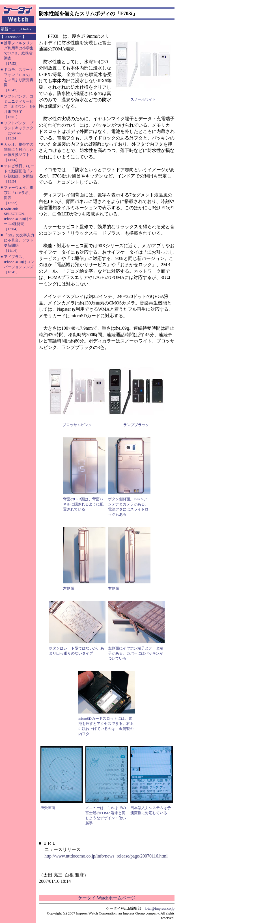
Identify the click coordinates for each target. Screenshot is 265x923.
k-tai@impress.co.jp (159, 908)
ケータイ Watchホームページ (106, 898)
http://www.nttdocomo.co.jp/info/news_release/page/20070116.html (106, 856)
